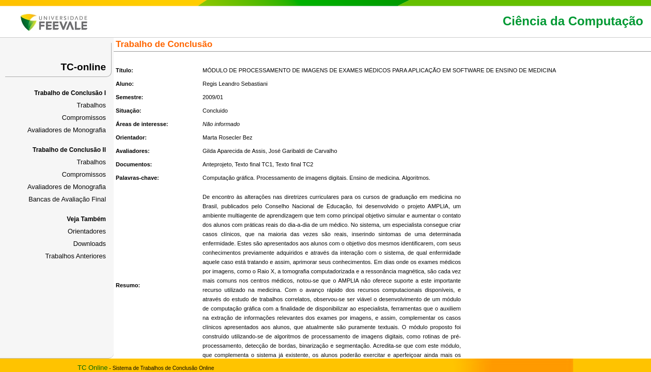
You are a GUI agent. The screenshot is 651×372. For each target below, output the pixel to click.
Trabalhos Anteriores (75, 256)
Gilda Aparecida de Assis (234, 151)
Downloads (89, 243)
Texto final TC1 (253, 164)
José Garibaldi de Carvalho (303, 151)
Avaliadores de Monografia (66, 130)
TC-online (83, 66)
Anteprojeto (217, 164)
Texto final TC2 (294, 164)
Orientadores (87, 231)
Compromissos (84, 117)
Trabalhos (91, 105)
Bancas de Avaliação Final (67, 199)
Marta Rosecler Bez (228, 137)
